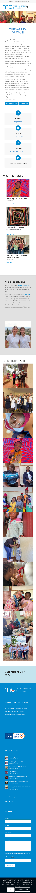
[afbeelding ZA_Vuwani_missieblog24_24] (18, 549)
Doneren (10, 1)
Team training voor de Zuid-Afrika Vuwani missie (16, 228)
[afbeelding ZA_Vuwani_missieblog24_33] (18, 623)
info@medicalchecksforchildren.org (15, 714)
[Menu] (30, 7)
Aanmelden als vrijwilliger (22, 1)
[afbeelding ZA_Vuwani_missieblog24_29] (18, 475)
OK (11, 889)
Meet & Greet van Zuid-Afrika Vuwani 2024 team (17, 256)
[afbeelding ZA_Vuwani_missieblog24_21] (18, 425)
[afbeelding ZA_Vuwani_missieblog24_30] (18, 598)
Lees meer (11, 204)
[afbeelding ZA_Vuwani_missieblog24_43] (18, 648)
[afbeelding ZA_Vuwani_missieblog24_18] (18, 400)
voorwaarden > (9, 801)
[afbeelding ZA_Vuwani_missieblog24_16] (18, 376)
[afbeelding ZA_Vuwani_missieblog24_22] (18, 450)
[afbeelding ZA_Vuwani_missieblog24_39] (18, 574)
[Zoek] (26, 7)
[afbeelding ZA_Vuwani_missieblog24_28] (18, 499)
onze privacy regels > (11, 797)
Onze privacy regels (22, 889)
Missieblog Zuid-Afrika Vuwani (17, 199)
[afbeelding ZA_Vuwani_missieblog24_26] (18, 524)
